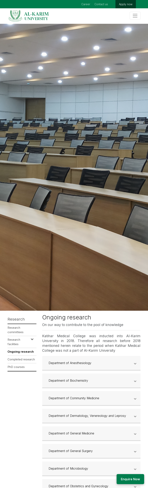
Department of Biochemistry (68, 380)
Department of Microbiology (68, 468)
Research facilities (14, 342)
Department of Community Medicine (74, 398)
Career (85, 4)
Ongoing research (21, 351)
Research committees (16, 330)
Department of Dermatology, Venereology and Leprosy (87, 416)
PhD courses (16, 367)
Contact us (101, 4)
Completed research (21, 359)
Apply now (125, 4)
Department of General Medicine (71, 433)
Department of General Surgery (71, 451)
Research (16, 319)
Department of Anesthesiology (70, 363)
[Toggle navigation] (135, 16)
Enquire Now (130, 479)
